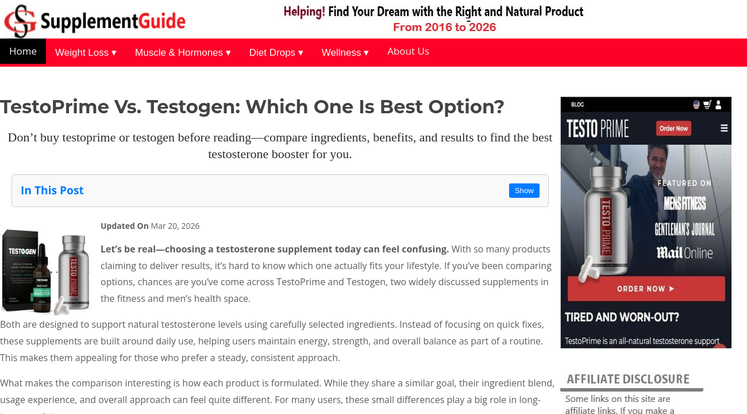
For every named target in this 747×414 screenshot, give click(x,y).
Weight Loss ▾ (86, 52)
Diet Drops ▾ (276, 52)
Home (23, 50)
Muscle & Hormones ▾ (183, 52)
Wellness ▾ (345, 52)
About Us (408, 50)
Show (524, 190)
